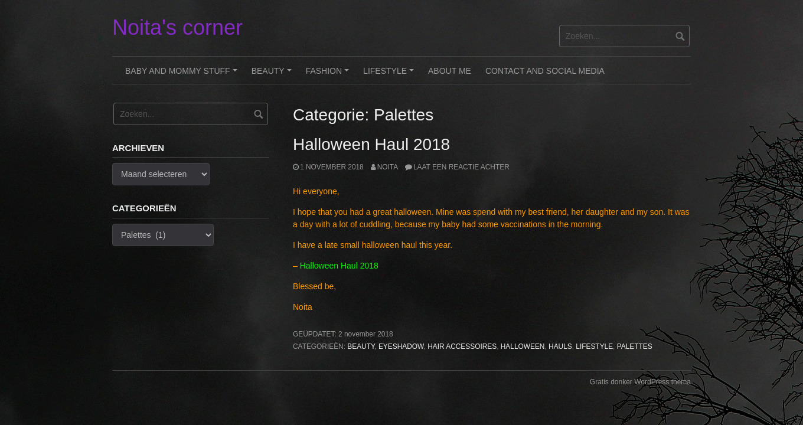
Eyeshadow (401, 346)
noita (387, 167)
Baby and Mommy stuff (182, 75)
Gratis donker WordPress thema (640, 382)
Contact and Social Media (545, 71)
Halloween (523, 346)
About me (449, 71)
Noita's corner (177, 27)
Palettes (634, 346)
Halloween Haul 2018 (371, 144)
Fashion (329, 75)
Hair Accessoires (462, 346)
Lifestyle (390, 75)
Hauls (560, 346)
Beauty (273, 75)
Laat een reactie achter (461, 167)
